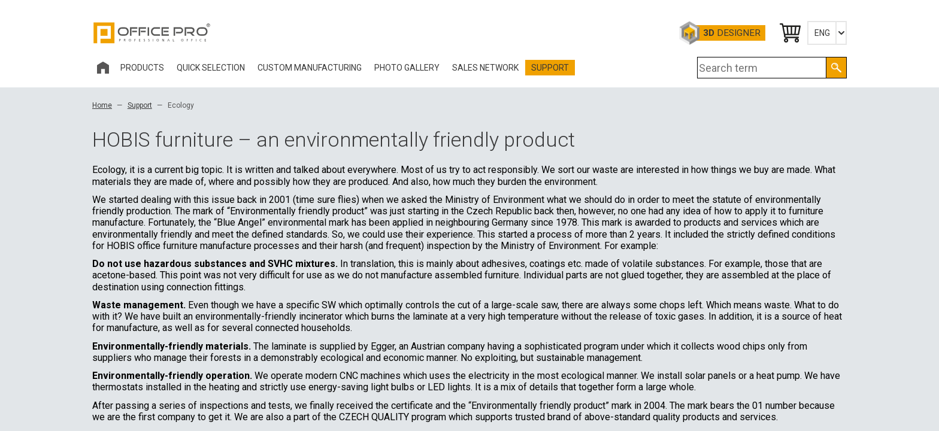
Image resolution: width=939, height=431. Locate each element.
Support (140, 105)
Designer (732, 33)
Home (102, 105)
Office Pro (152, 33)
